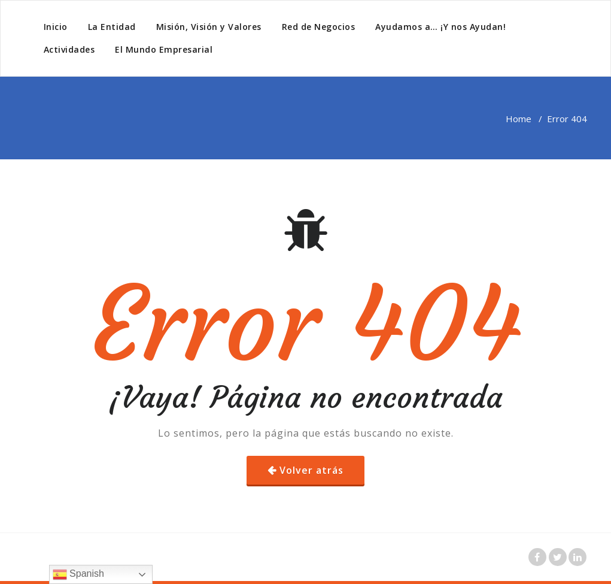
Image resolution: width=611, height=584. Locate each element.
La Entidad (112, 26)
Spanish (78, 574)
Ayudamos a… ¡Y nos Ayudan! (440, 26)
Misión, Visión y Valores (209, 26)
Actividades (69, 49)
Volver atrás (311, 470)
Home (518, 119)
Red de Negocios (318, 26)
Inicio (56, 26)
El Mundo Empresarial (163, 49)
